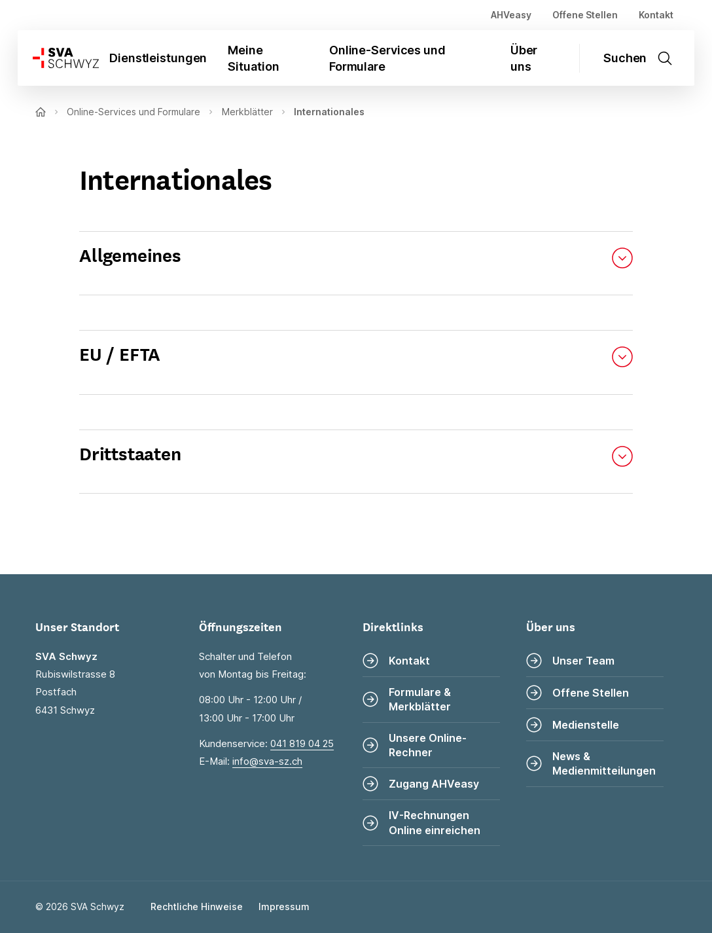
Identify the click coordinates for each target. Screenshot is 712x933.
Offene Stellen (585, 14)
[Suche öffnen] (643, 58)
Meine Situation (253, 58)
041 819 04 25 (302, 743)
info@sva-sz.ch (267, 761)
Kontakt (656, 14)
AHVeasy (511, 14)
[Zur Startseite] (58, 58)
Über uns (524, 58)
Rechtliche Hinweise (197, 906)
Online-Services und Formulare (387, 58)
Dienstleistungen (158, 58)
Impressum (284, 906)
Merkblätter (247, 111)
